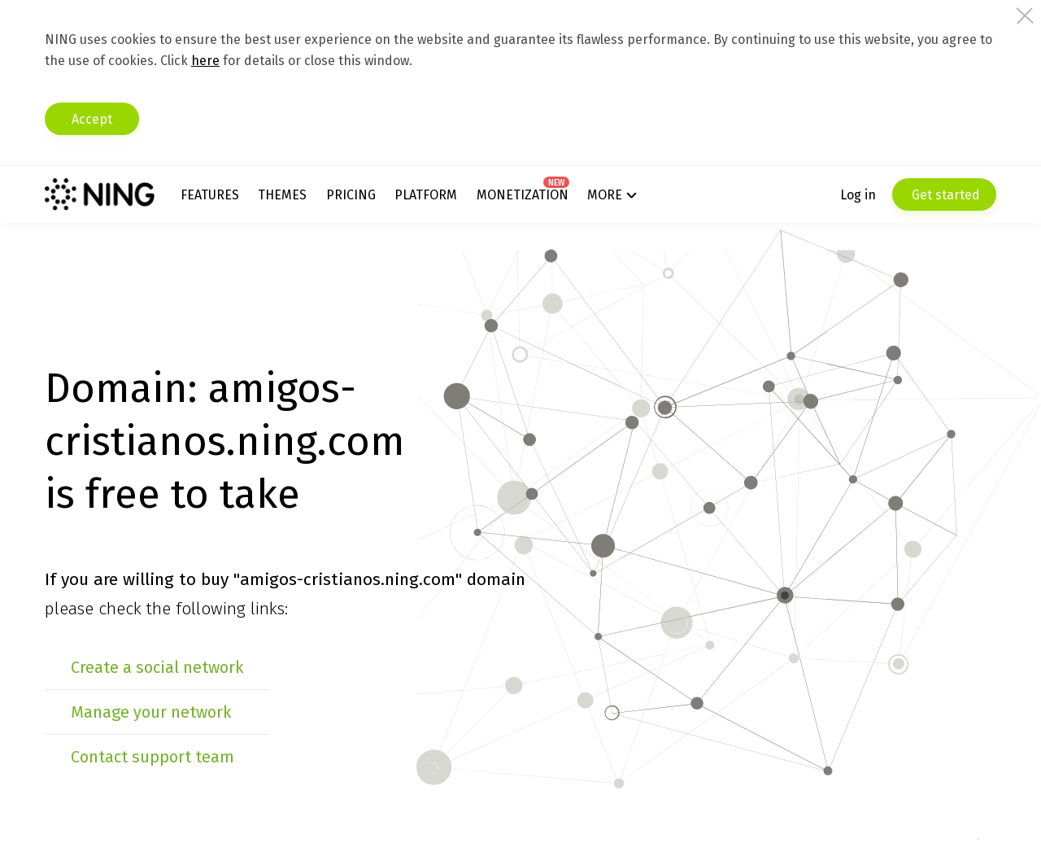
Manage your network (151, 712)
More (604, 195)
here (205, 60)
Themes (282, 195)
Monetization (522, 195)
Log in (858, 195)
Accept (92, 119)
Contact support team (152, 757)
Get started (944, 195)
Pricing (351, 195)
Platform (425, 195)
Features (210, 195)
